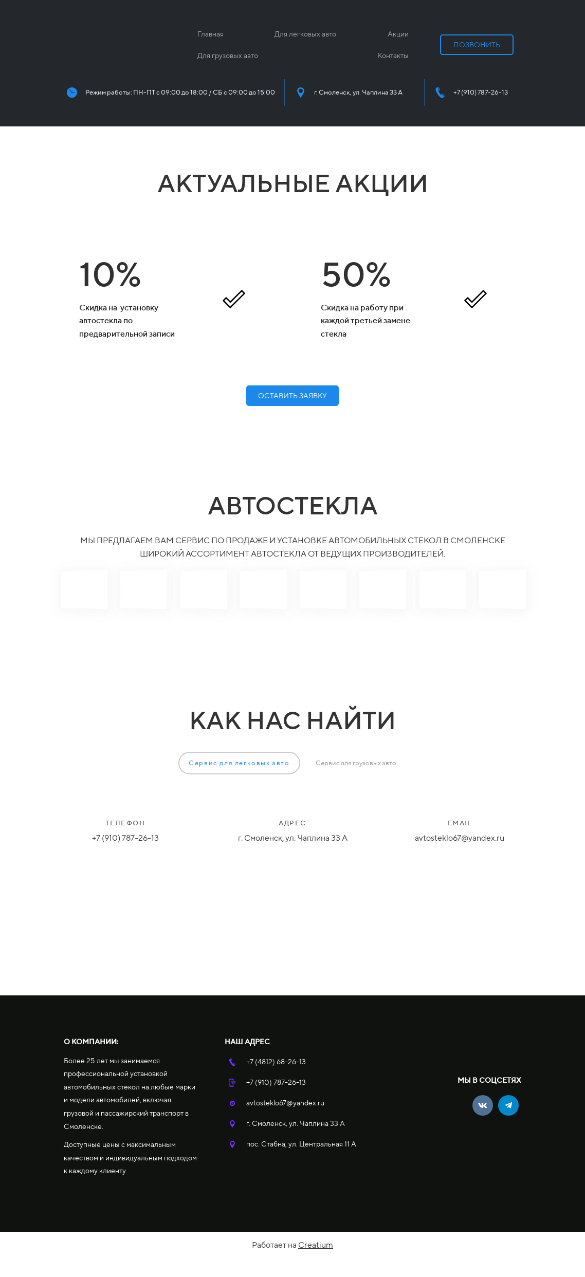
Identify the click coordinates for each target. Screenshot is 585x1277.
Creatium (315, 1245)
